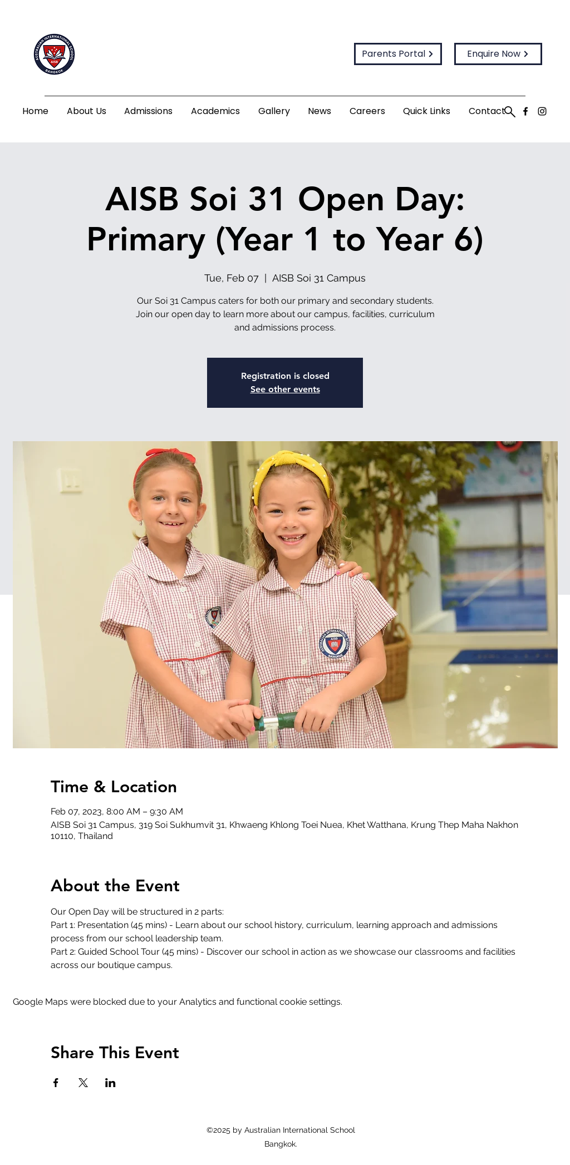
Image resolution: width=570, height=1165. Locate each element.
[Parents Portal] (398, 54)
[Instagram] (542, 111)
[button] (87, 111)
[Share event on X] (83, 1082)
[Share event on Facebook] (56, 1082)
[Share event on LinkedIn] (110, 1082)
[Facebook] (525, 111)
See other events (285, 389)
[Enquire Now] (498, 54)
